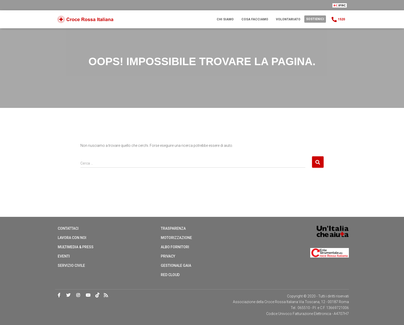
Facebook (59, 295)
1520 (338, 19)
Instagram (78, 295)
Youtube (88, 295)
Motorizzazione (176, 238)
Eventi (64, 256)
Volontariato (288, 19)
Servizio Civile (71, 265)
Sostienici (315, 19)
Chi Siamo (225, 19)
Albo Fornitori (175, 247)
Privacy (168, 256)
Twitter (68, 295)
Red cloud (170, 275)
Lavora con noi (72, 238)
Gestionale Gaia (176, 265)
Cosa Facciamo (254, 19)
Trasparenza (173, 228)
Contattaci (68, 228)
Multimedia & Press (76, 247)
